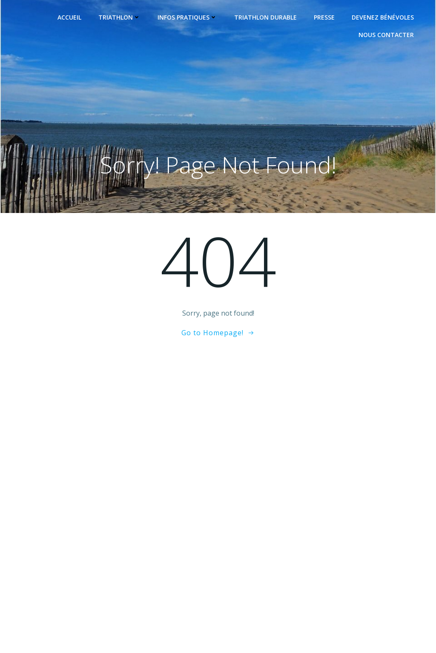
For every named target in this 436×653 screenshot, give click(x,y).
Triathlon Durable (265, 17)
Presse (324, 17)
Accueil (69, 17)
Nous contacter (386, 35)
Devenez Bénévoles (383, 17)
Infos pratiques (187, 17)
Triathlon (119, 17)
